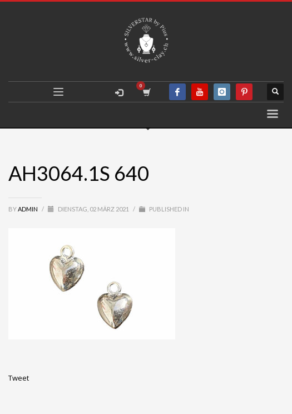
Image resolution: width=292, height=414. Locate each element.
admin (28, 209)
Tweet (18, 378)
